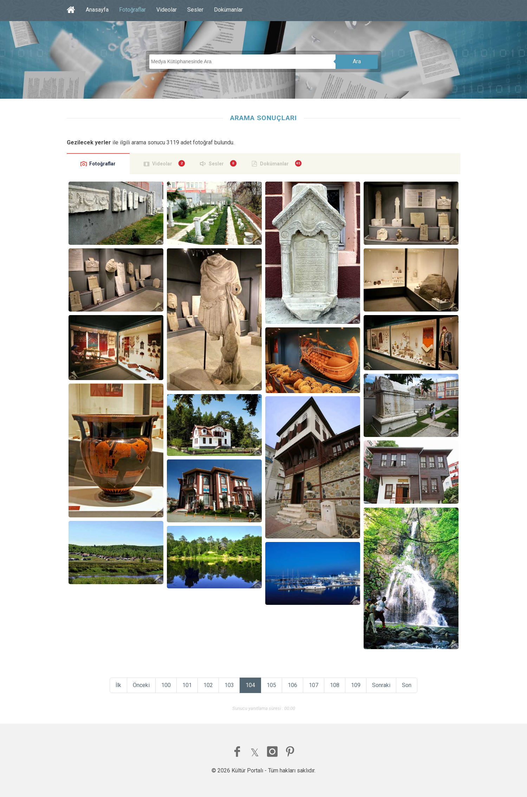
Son (406, 685)
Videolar (166, 9)
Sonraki (381, 685)
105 (271, 685)
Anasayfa (97, 9)
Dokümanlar (228, 9)
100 (166, 685)
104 (250, 685)
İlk (118, 685)
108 (334, 685)
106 (292, 685)
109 (355, 685)
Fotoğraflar (132, 9)
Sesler (195, 9)
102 (208, 685)
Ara (357, 61)
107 (313, 685)
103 (229, 685)
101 (187, 685)
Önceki (141, 685)
